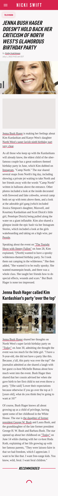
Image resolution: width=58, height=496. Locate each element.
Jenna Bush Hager (12, 133)
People (6, 237)
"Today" (7, 347)
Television (8, 14)
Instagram (8, 170)
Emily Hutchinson (12, 53)
